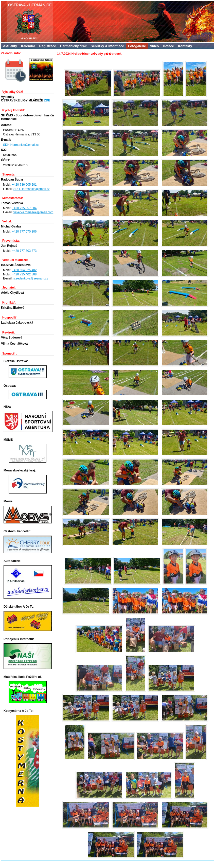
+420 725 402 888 (24, 274)
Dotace (168, 46)
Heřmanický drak (73, 46)
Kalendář (28, 46)
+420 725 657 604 (24, 208)
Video (154, 46)
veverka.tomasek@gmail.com (33, 212)
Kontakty (185, 46)
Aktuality (10, 46)
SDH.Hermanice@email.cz (21, 145)
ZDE (47, 100)
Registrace (47, 46)
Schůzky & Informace (107, 46)
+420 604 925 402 (24, 270)
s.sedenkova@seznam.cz (30, 278)
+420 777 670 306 (24, 231)
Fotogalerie (137, 46)
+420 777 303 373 (24, 251)
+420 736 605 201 (24, 184)
